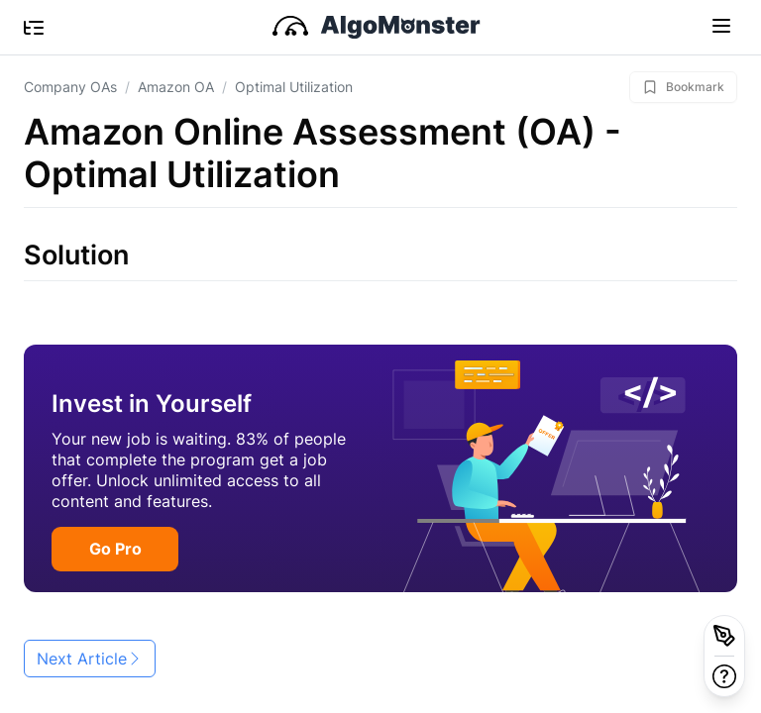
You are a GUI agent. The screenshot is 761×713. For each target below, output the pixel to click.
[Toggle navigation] (721, 25)
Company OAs (70, 86)
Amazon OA (176, 86)
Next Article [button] (90, 658)
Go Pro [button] (115, 549)
